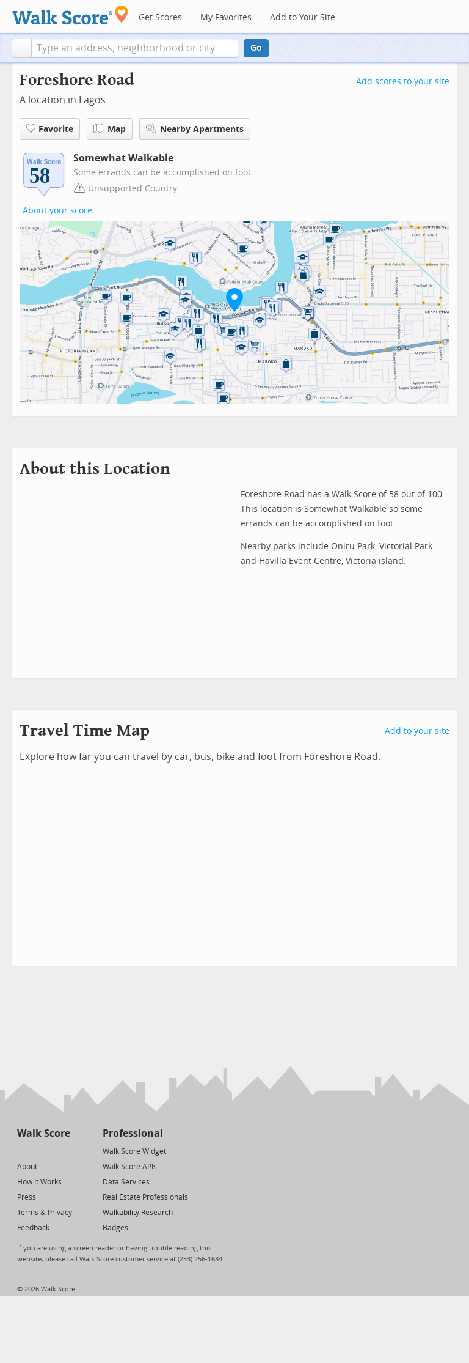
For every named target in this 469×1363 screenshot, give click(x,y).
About (27, 1166)
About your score (57, 210)
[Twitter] (24, 1150)
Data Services (126, 1182)
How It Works (39, 1182)
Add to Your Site (302, 17)
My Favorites (226, 17)
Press (26, 1197)
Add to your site (417, 731)
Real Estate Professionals (145, 1197)
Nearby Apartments (195, 129)
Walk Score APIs (130, 1166)
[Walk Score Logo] (70, 15)
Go (256, 48)
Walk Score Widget (134, 1151)
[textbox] (135, 48)
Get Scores (160, 17)
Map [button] (109, 129)
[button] (22, 48)
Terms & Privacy (44, 1212)
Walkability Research (138, 1212)
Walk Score (43, 1133)
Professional (133, 1133)
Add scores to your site (402, 81)
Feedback (33, 1228)
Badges (115, 1228)
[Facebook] (43, 1150)
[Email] (62, 1150)
